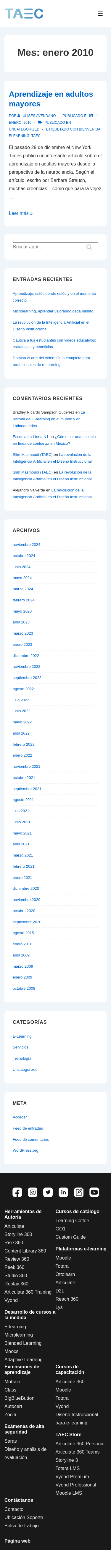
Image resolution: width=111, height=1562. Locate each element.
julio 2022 (21, 700)
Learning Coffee (72, 1220)
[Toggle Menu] (100, 13)
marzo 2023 (23, 633)
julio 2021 (21, 811)
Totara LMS (68, 1468)
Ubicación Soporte (23, 1517)
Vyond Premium (72, 1476)
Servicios (20, 1047)
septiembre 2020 (27, 922)
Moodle (63, 1257)
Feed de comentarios (31, 1139)
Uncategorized (24, 129)
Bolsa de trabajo (21, 1525)
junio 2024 (21, 567)
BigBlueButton (19, 1398)
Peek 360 (14, 1267)
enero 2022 (22, 755)
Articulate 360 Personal (80, 1443)
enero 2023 (22, 644)
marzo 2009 (23, 966)
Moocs (11, 1351)
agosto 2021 (23, 799)
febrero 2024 (24, 600)
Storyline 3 (67, 1460)
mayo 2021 (22, 833)
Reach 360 (67, 1299)
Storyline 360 (18, 1234)
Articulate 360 (70, 1381)
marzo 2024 (23, 589)
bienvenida (90, 129)
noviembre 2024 (26, 544)
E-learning (15, 1326)
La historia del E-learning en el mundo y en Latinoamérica (49, 419)
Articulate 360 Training (28, 1292)
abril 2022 (21, 733)
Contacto (13, 1509)
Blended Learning (22, 1343)
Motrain (12, 1381)
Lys (59, 1307)
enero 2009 (22, 977)
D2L (60, 1290)
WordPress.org (25, 1150)
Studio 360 (15, 1275)
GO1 (61, 1228)
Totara (62, 1266)
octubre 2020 (24, 911)
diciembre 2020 (26, 888)
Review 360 (16, 1259)
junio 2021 (21, 822)
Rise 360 (13, 1242)
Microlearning (18, 1334)
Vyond (11, 1300)
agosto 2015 (23, 933)
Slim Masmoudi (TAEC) (33, 454)
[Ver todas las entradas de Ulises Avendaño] (37, 116)
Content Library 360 (25, 1250)
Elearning (19, 136)
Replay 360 (16, 1283)
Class (10, 1389)
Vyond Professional (76, 1484)
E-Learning (22, 1036)
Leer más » (21, 213)
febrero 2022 (24, 744)
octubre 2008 (24, 988)
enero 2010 (22, 944)
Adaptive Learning (23, 1359)
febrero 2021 (24, 866)
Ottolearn (65, 1274)
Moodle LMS (69, 1493)
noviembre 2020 (26, 899)
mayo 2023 (22, 611)
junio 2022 (21, 711)
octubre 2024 (24, 555)
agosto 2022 (23, 689)
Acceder (20, 1117)
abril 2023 (21, 622)
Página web (17, 1540)
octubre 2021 (24, 777)
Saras (10, 1441)
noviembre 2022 (26, 666)
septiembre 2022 (27, 677)
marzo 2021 (23, 855)
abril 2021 (21, 844)
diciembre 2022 (26, 655)
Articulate (14, 1226)
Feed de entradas (28, 1128)
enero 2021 (22, 877)
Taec (36, 136)
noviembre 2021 (26, 766)
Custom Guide (71, 1237)
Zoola (10, 1414)
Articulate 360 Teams (78, 1451)
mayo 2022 (22, 722)
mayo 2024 (22, 578)
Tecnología (22, 1058)
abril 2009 (21, 955)
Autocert (13, 1406)
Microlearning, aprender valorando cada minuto (53, 311)
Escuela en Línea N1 (31, 436)
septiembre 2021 (27, 789)
